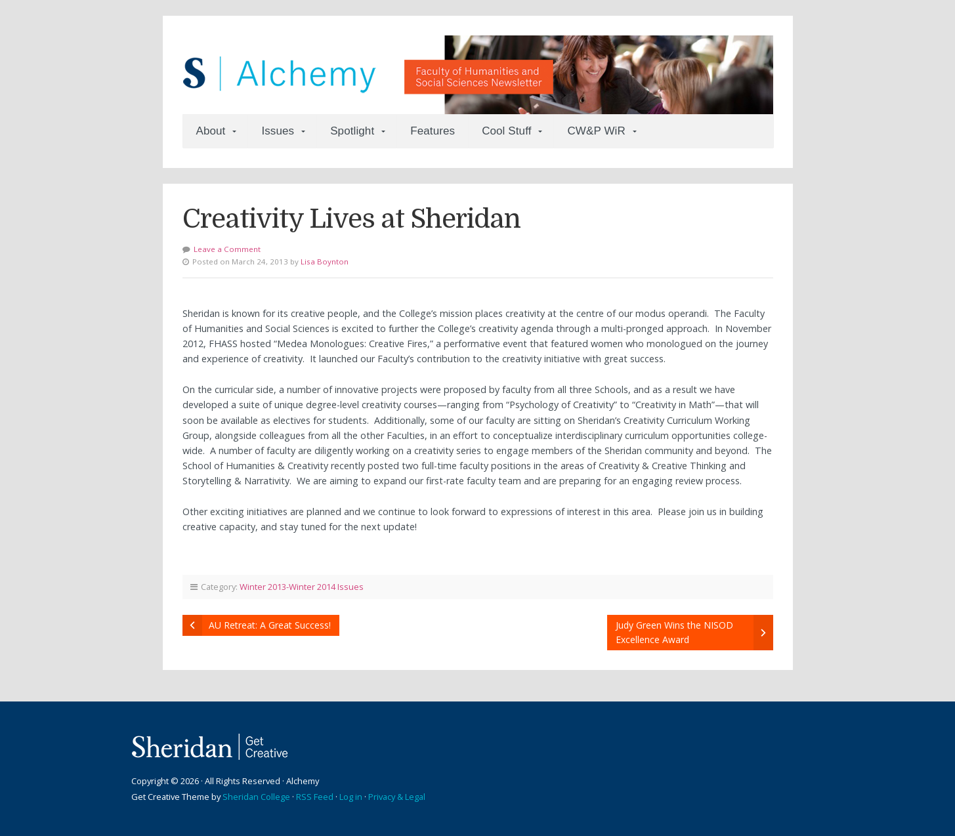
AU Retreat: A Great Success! (270, 625)
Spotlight (352, 131)
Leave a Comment (227, 249)
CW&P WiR (596, 131)
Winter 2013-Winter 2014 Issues (302, 587)
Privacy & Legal (396, 797)
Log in (350, 797)
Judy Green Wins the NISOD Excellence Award (674, 632)
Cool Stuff (506, 131)
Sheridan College (256, 797)
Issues (277, 131)
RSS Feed (314, 797)
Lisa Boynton (325, 261)
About (211, 131)
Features (432, 131)
